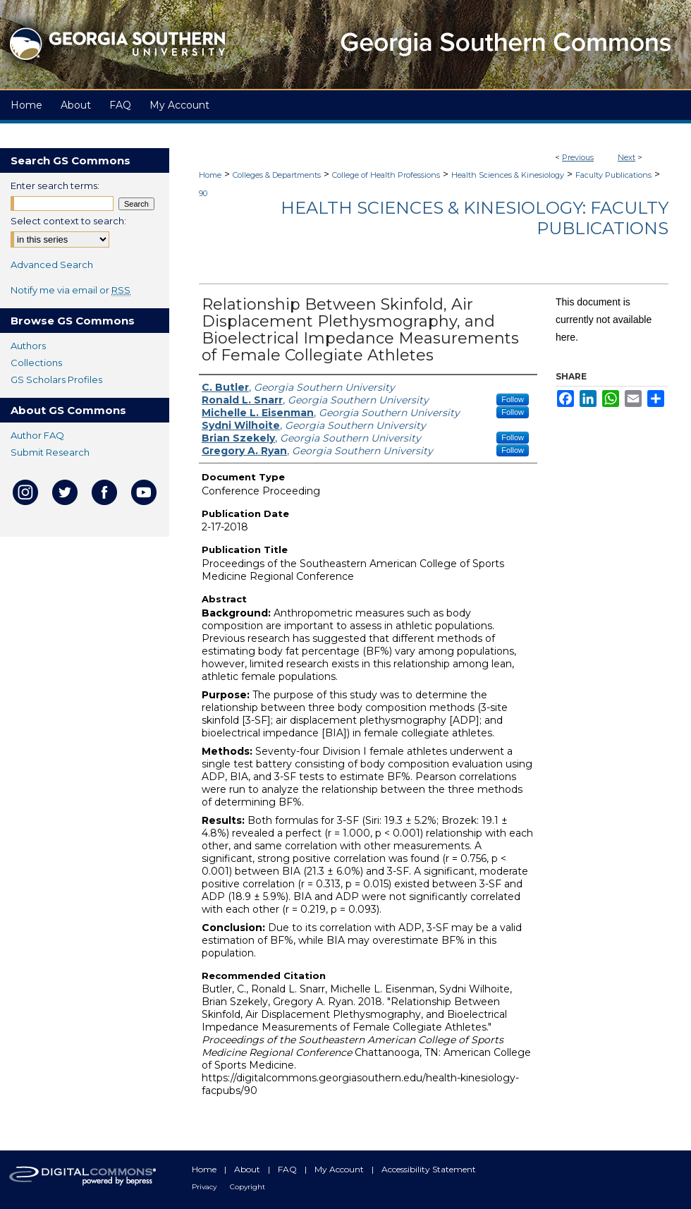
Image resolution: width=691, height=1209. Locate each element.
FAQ (288, 1169)
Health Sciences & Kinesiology (507, 175)
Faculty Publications (613, 175)
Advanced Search (52, 264)
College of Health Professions (386, 175)
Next (626, 157)
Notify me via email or (70, 290)
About (248, 1169)
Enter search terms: (55, 185)
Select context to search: (68, 220)
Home (210, 175)
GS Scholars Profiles (56, 379)
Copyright (247, 1186)
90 (203, 193)
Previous (578, 157)
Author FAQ (37, 435)
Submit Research (50, 452)
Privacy (205, 1186)
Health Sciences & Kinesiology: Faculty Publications (474, 218)
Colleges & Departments (277, 175)
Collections (36, 362)
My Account (340, 1169)
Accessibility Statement (428, 1169)
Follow (512, 399)
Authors (28, 345)
